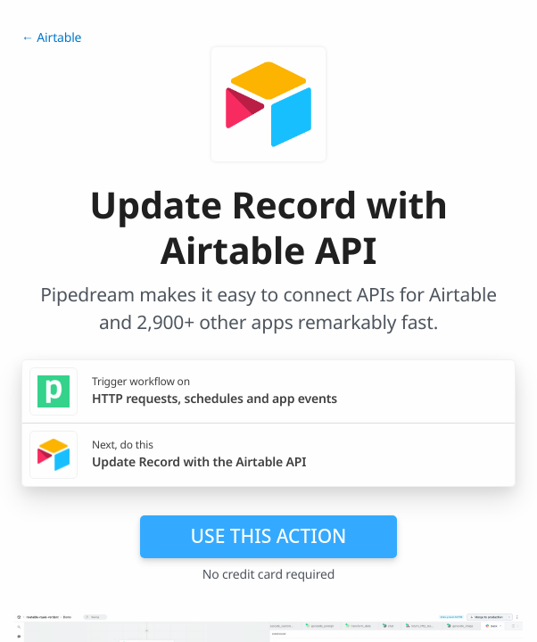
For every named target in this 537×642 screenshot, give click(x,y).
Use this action (269, 535)
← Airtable (51, 37)
